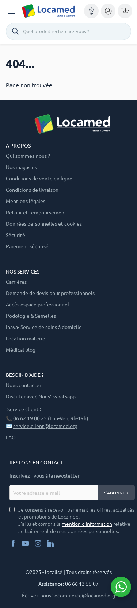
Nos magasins (21, 167)
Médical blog (20, 349)
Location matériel (26, 338)
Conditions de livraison (32, 189)
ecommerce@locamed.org (84, 595)
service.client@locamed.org (45, 425)
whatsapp (64, 396)
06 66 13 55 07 (82, 583)
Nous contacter (23, 385)
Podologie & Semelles (31, 315)
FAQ (11, 437)
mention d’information (87, 523)
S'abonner (116, 493)
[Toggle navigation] (12, 11)
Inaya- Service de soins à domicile (44, 327)
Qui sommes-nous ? (28, 155)
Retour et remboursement (36, 212)
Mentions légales (25, 201)
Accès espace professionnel (37, 304)
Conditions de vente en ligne (39, 178)
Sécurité (15, 235)
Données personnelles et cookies (44, 223)
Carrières (16, 281)
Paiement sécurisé (27, 246)
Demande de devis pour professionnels (50, 293)
